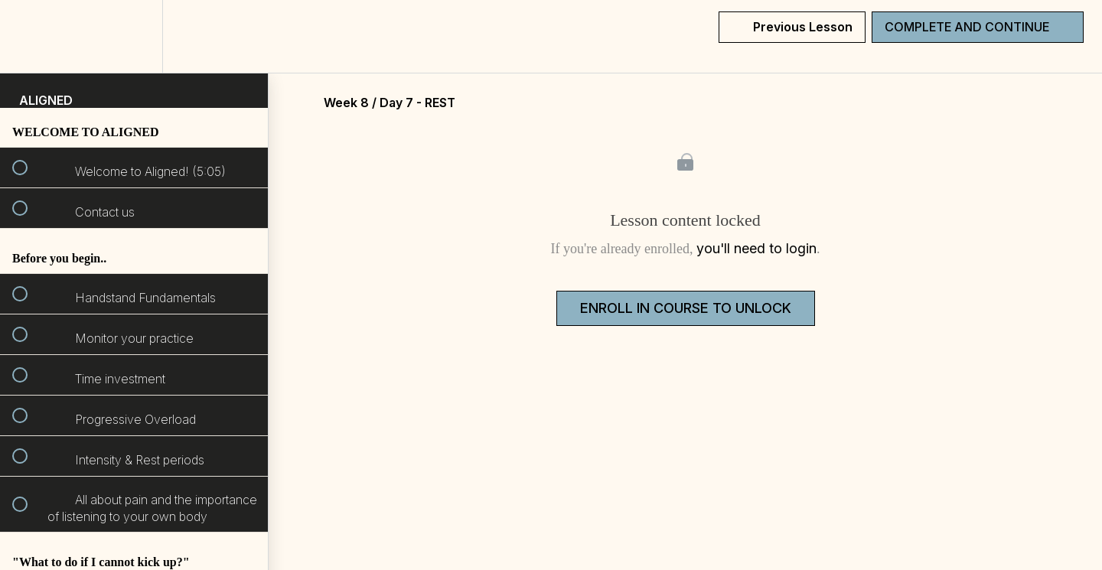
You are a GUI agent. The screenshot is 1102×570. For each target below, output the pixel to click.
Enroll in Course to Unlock (685, 308)
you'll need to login (756, 248)
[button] (28, 36)
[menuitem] (134, 36)
